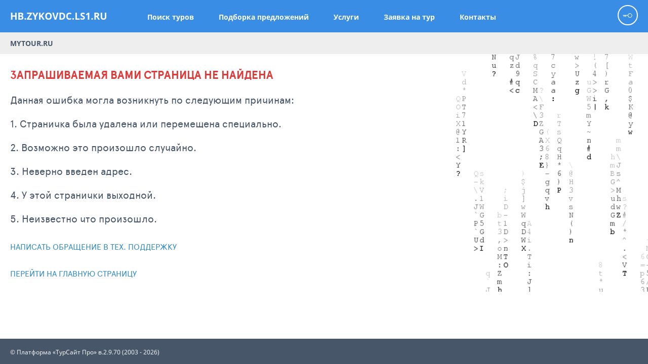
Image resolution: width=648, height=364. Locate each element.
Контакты (478, 17)
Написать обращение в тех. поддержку (93, 246)
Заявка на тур (409, 17)
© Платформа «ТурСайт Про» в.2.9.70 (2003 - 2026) (84, 352)
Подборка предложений (264, 17)
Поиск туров (170, 17)
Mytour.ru (31, 43)
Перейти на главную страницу (73, 273)
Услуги (346, 17)
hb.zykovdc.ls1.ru (58, 16)
